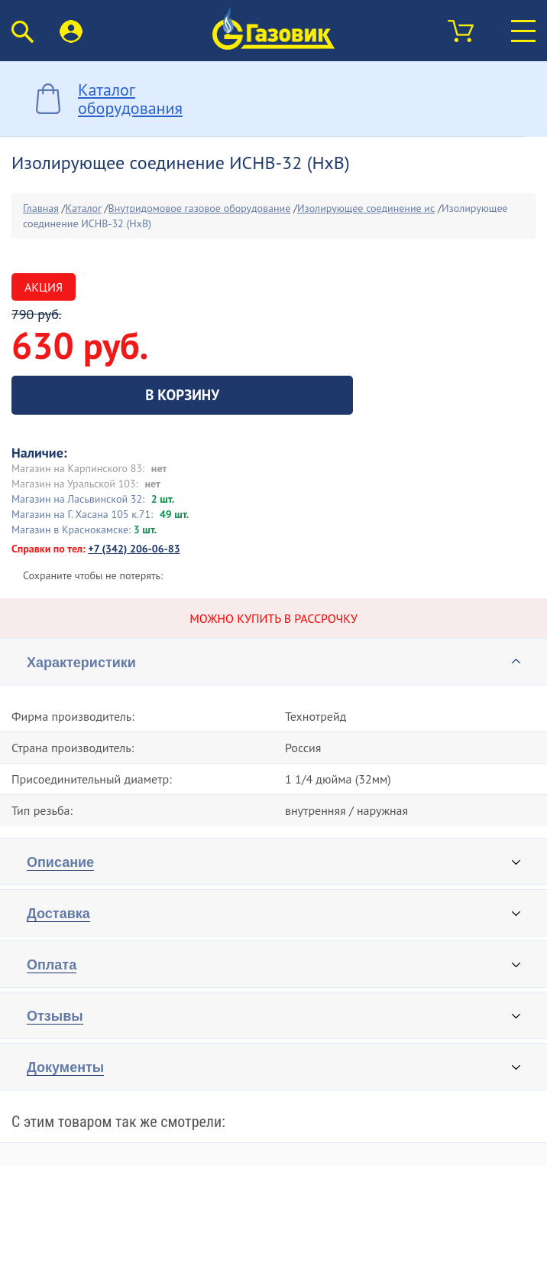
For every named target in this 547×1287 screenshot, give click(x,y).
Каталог (84, 208)
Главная (41, 208)
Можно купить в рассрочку (273, 618)
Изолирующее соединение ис (366, 208)
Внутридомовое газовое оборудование (199, 208)
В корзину (182, 395)
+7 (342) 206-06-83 (134, 549)
